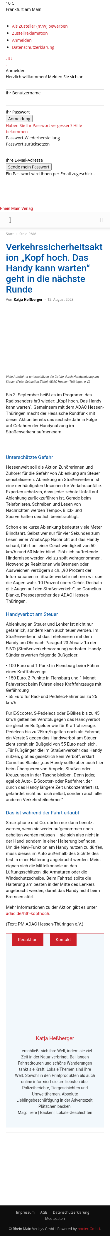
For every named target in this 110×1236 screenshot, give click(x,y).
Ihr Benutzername (23, 93)
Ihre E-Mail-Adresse (24, 160)
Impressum (25, 1212)
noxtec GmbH (89, 1228)
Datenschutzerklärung (33, 47)
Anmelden (22, 40)
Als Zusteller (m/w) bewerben (40, 26)
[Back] (6, 64)
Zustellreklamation (30, 33)
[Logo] (46, 248)
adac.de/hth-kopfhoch (27, 913)
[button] (10, 220)
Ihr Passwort (18, 112)
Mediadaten (55, 1218)
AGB (43, 1212)
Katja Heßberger (28, 299)
